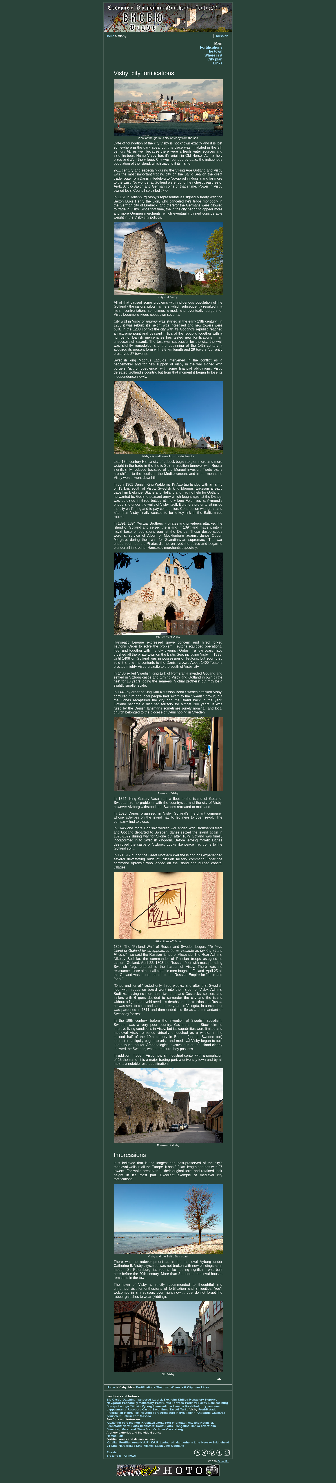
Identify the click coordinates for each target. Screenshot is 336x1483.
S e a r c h (114, 1455)
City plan (214, 59)
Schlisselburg (218, 1403)
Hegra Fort (131, 1412)
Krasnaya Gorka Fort (156, 1422)
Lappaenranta (116, 1409)
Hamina (178, 1406)
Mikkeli (148, 1445)
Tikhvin (135, 1406)
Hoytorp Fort (150, 1412)
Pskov (202, 1403)
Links (217, 63)
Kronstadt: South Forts (156, 1426)
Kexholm (170, 1399)
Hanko (195, 1426)
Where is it (213, 55)
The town (214, 51)
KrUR (155, 1442)
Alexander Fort (117, 1422)
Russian (222, 36)
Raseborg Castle (139, 1409)
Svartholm (208, 1426)
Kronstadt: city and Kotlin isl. (193, 1422)
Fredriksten (115, 1412)
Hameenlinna (162, 1406)
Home (110, 36)
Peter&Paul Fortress (169, 1403)
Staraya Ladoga (118, 1406)
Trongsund (182, 1426)
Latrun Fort (131, 1416)
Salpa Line (162, 1445)
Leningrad (167, 1442)
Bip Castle (114, 1399)
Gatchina (128, 1399)
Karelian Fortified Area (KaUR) (128, 1442)
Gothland (177, 1445)
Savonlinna (160, 1409)
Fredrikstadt (207, 1409)
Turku (184, 1409)
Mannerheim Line (187, 1442)
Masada (145, 1416)
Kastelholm (193, 1406)
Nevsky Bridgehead (215, 1442)
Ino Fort (134, 1422)
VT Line (112, 1445)
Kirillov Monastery (191, 1399)
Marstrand (129, 1429)
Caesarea (218, 1412)
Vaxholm (159, 1429)
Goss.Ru (223, 1461)
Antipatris (203, 1412)
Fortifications (211, 47)
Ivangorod (144, 1399)
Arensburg (167, 1412)
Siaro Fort (144, 1429)
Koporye (211, 1399)
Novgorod (114, 1403)
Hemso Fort (115, 1435)
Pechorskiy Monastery (138, 1403)
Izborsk (157, 1399)
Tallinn (190, 1412)
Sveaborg (113, 1429)
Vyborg (147, 1406)
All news (130, 1455)
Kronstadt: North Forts (123, 1426)
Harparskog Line (130, 1445)
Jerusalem (114, 1416)
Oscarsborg (174, 1429)
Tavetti (174, 1409)
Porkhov (191, 1403)
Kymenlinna (211, 1406)
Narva (180, 1412)
